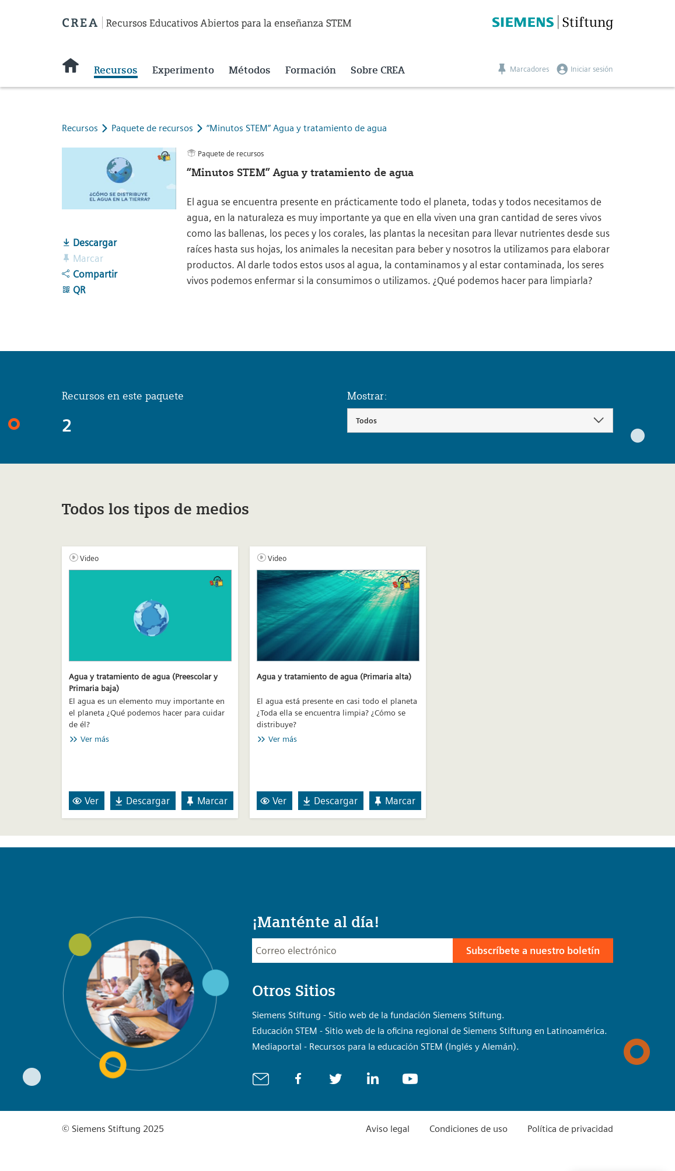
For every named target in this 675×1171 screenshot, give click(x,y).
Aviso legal (388, 1128)
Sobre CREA (378, 70)
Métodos (250, 70)
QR (73, 290)
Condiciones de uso (468, 1128)
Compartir (89, 274)
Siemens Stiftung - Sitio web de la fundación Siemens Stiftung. (378, 1015)
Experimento (183, 70)
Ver (85, 801)
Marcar (206, 801)
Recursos (116, 70)
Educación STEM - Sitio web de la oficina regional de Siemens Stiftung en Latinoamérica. (429, 1030)
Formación (310, 70)
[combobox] (480, 420)
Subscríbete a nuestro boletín (533, 950)
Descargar (89, 242)
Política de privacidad (570, 1128)
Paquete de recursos (153, 128)
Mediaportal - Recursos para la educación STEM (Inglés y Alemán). (385, 1046)
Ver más (95, 739)
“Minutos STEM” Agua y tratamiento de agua (297, 128)
